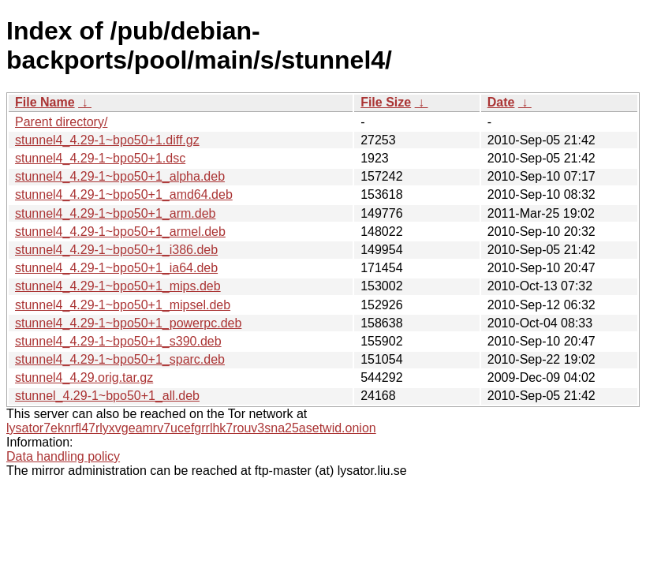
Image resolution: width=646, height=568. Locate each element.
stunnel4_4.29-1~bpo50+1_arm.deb (115, 213)
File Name (45, 102)
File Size (385, 102)
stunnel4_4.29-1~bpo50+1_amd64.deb (124, 194)
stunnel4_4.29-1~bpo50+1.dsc (100, 158)
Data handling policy (63, 456)
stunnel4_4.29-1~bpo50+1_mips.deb (118, 286)
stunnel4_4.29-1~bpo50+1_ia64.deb (116, 268)
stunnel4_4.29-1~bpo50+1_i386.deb (116, 249)
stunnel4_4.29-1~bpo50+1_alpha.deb (120, 176)
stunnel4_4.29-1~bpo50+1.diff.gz (107, 140)
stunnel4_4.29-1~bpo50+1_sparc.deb (120, 359)
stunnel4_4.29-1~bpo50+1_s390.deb (118, 341)
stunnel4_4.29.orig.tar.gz (84, 377)
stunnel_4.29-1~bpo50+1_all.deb (107, 395)
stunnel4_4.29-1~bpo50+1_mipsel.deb (122, 305)
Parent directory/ (61, 122)
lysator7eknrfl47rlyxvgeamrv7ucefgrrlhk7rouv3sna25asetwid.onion (191, 428)
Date (501, 102)
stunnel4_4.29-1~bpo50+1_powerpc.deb (128, 323)
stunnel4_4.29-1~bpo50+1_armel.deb (120, 231)
